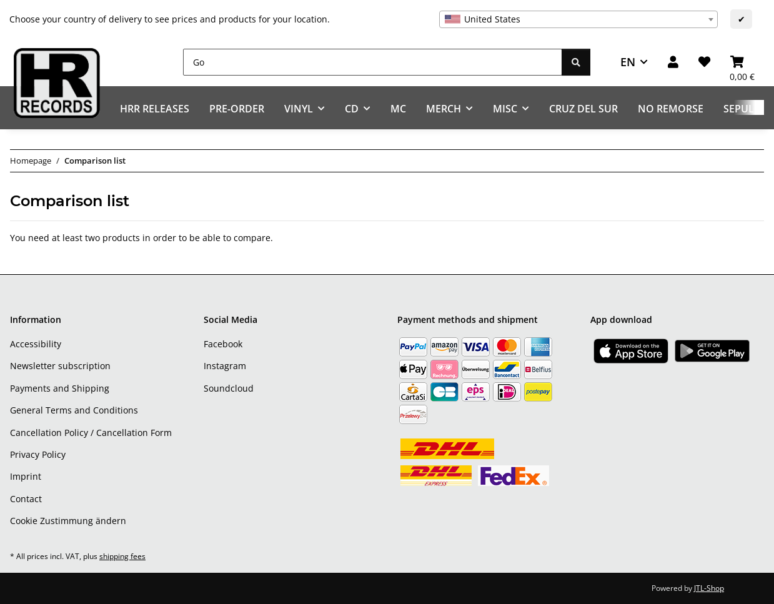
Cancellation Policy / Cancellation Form (91, 432)
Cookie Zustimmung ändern (68, 521)
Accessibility (35, 344)
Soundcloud (229, 388)
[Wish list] (704, 62)
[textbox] (578, 19)
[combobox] (578, 19)
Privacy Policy (38, 454)
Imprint (25, 476)
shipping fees (122, 556)
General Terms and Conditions (74, 410)
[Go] (372, 62)
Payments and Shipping (59, 388)
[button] (673, 62)
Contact (26, 499)
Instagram (225, 366)
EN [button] (627, 61)
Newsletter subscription (60, 366)
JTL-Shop (709, 588)
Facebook (223, 344)
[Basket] (742, 62)
